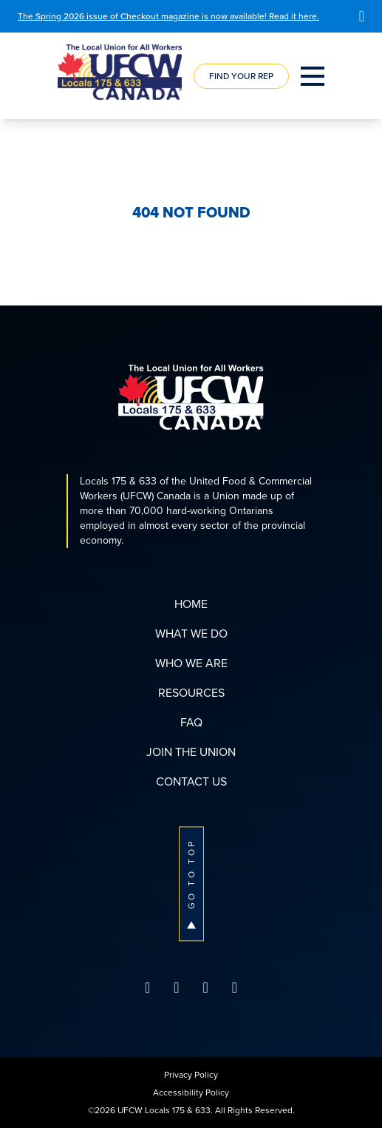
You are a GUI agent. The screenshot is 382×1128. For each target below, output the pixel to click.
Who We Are (191, 663)
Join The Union (191, 751)
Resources (191, 692)
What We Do (191, 633)
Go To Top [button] (191, 883)
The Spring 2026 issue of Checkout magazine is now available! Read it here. (168, 16)
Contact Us (191, 781)
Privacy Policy (191, 1074)
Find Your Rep (241, 76)
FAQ (191, 722)
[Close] (361, 16)
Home (191, 603)
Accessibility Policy (191, 1092)
